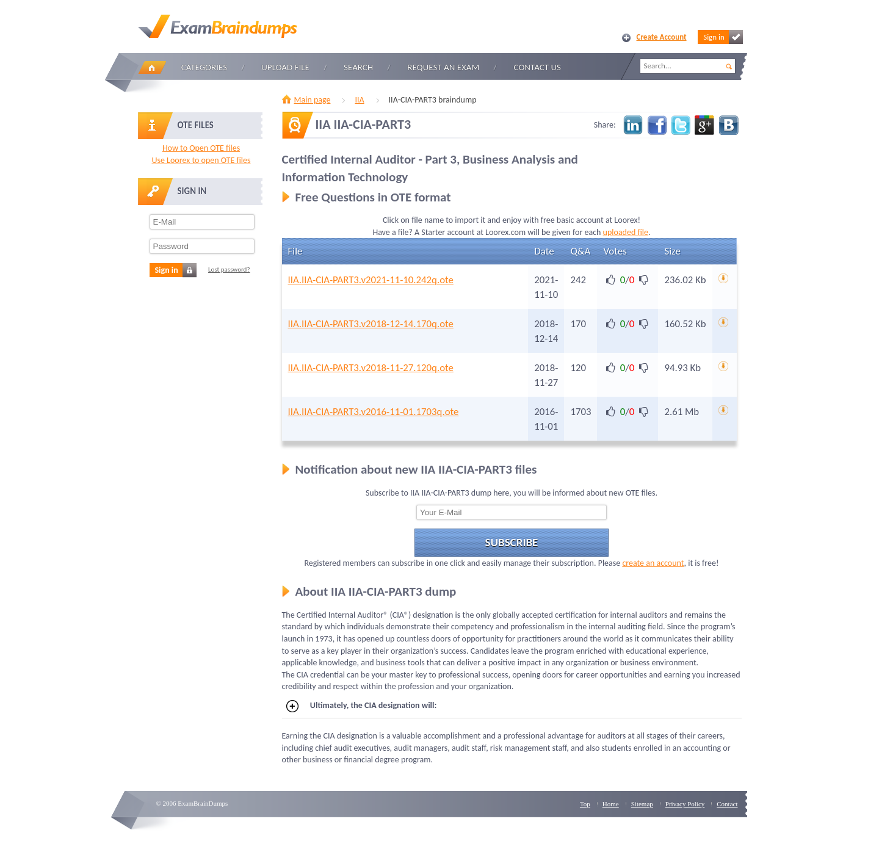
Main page (312, 100)
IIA (359, 100)
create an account (653, 563)
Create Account (662, 37)
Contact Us (537, 67)
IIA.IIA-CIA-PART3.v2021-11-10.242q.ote (371, 279)
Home (152, 67)
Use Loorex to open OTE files (200, 160)
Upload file (285, 67)
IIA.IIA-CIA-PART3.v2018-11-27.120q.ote (371, 367)
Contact (727, 804)
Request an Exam (443, 67)
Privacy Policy (684, 804)
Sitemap (642, 804)
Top (585, 804)
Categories (204, 67)
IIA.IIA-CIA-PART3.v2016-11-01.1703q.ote (373, 411)
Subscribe (511, 542)
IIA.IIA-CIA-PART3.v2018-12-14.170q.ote (371, 323)
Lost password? (229, 269)
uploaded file (625, 232)
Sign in (722, 37)
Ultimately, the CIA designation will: (361, 706)
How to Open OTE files (201, 148)
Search (358, 67)
